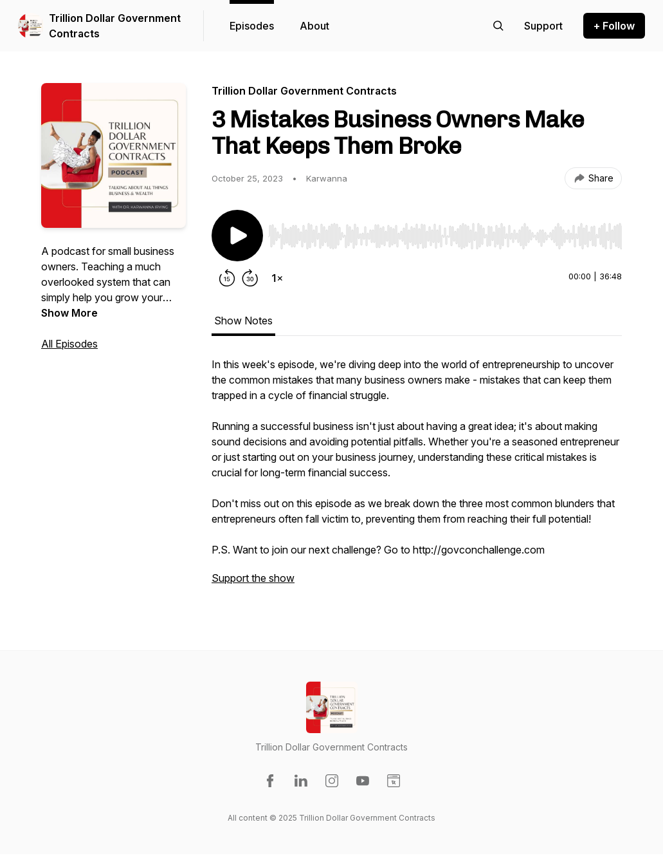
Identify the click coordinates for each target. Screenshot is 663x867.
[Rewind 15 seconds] (227, 278)
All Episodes (69, 343)
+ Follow (614, 25)
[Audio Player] (445, 232)
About (314, 25)
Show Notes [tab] (243, 320)
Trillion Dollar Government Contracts (115, 26)
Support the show (253, 578)
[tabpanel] (417, 478)
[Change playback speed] (277, 278)
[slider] (445, 236)
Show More (69, 312)
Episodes (252, 25)
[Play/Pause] (237, 235)
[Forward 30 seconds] (250, 278)
